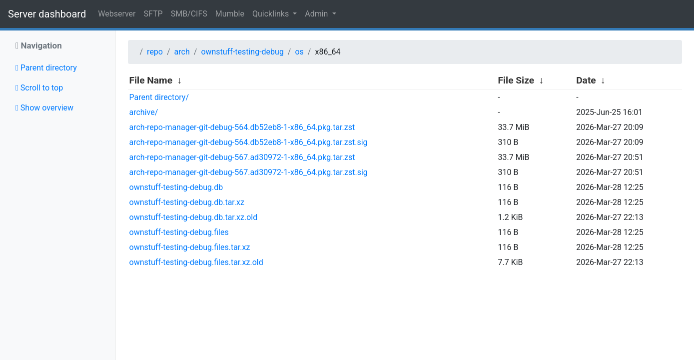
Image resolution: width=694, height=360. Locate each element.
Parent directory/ (159, 97)
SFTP (153, 13)
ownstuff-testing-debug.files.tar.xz (189, 247)
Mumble (229, 13)
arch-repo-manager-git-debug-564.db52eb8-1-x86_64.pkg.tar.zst (242, 127)
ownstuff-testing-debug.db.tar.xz (186, 202)
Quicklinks (271, 13)
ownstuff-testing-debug (242, 51)
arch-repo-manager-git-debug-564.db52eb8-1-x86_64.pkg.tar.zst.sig (248, 142)
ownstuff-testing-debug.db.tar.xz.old (193, 217)
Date (586, 80)
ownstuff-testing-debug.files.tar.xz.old (196, 262)
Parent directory (46, 67)
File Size (516, 80)
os (299, 51)
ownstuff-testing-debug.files (179, 232)
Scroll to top (39, 87)
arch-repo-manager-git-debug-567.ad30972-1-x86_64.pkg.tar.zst (242, 157)
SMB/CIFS (189, 13)
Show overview (44, 107)
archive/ (143, 112)
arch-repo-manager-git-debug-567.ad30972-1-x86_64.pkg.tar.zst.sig (248, 172)
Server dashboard (47, 14)
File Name (151, 80)
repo (155, 51)
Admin (317, 13)
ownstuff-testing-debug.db (176, 187)
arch (182, 51)
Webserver (116, 13)
